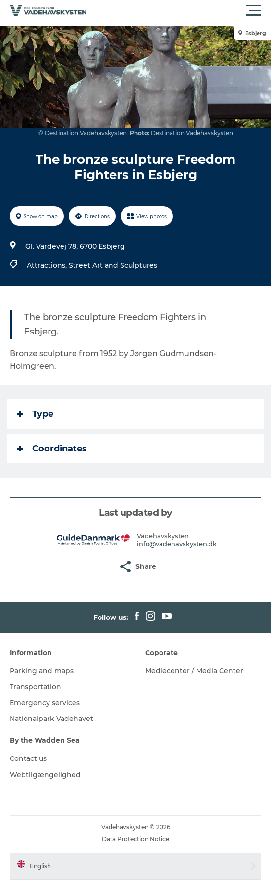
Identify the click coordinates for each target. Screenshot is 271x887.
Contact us (28, 758)
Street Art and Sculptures (113, 265)
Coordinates (52, 448)
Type (35, 414)
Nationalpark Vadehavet (51, 718)
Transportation (35, 686)
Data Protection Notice (135, 839)
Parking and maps (42, 671)
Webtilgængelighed (45, 775)
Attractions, (48, 265)
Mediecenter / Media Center (194, 671)
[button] (178, 10)
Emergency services (45, 702)
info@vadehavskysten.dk (177, 544)
